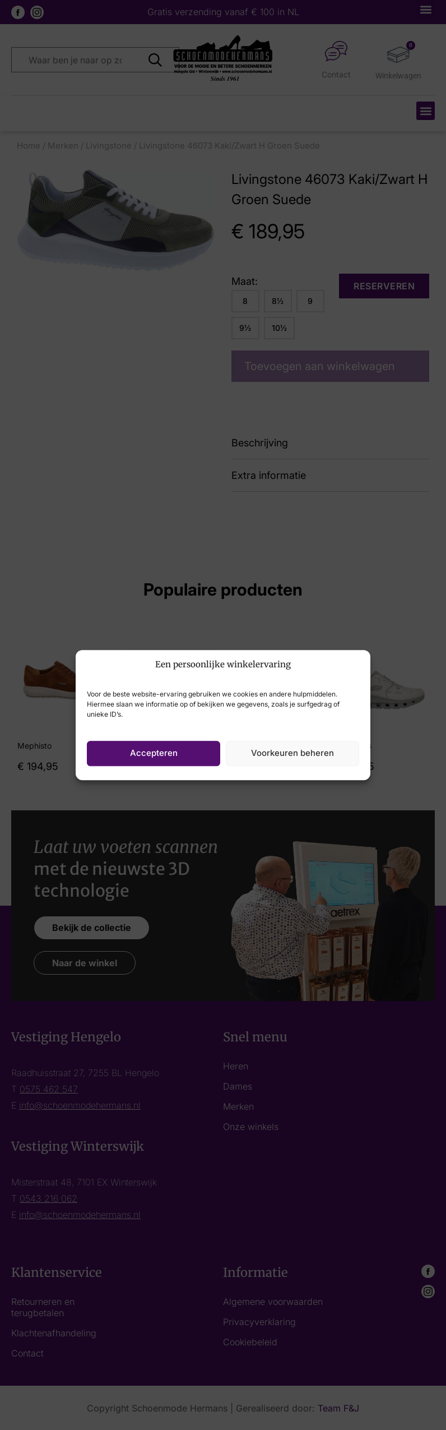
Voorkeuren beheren (292, 753)
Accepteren (154, 753)
